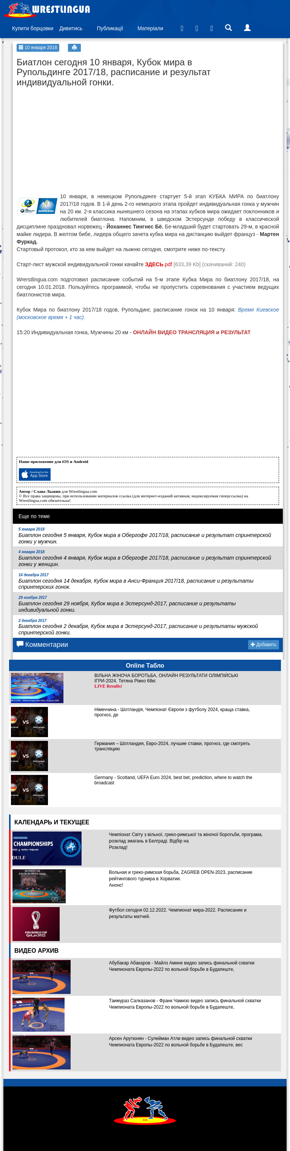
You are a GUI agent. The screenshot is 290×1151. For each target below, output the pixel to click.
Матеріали (150, 28)
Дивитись (70, 28)
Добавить (263, 644)
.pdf (158, 264)
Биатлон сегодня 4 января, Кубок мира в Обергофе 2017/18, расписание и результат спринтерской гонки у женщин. (145, 558)
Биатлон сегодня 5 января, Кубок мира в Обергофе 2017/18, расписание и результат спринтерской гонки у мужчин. (145, 536)
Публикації (110, 28)
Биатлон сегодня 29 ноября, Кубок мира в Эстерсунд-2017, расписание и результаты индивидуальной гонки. (127, 604)
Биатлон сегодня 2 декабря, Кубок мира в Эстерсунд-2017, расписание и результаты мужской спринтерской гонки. (138, 627)
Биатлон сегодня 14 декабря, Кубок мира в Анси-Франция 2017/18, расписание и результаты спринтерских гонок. (136, 581)
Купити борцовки (32, 28)
